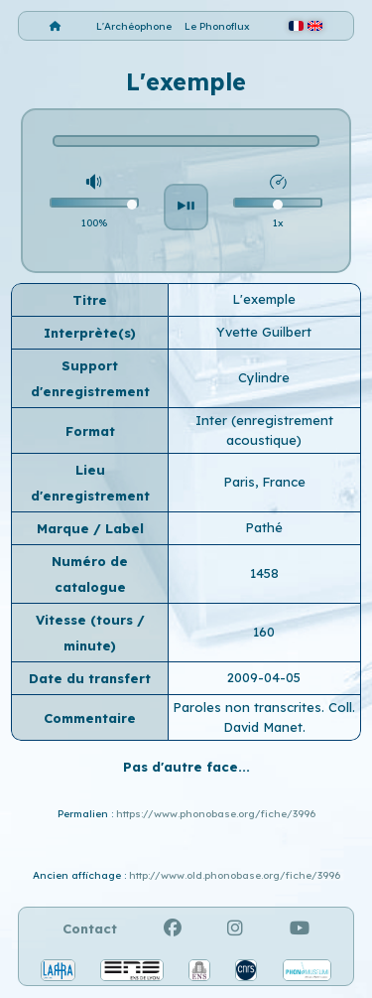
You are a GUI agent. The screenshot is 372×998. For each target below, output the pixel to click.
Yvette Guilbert (263, 332)
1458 (264, 573)
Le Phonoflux (217, 26)
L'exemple (264, 299)
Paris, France (264, 482)
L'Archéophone (134, 26)
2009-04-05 (264, 677)
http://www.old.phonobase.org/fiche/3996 (234, 875)
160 (264, 632)
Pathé (264, 527)
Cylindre (264, 377)
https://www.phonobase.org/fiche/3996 (215, 813)
